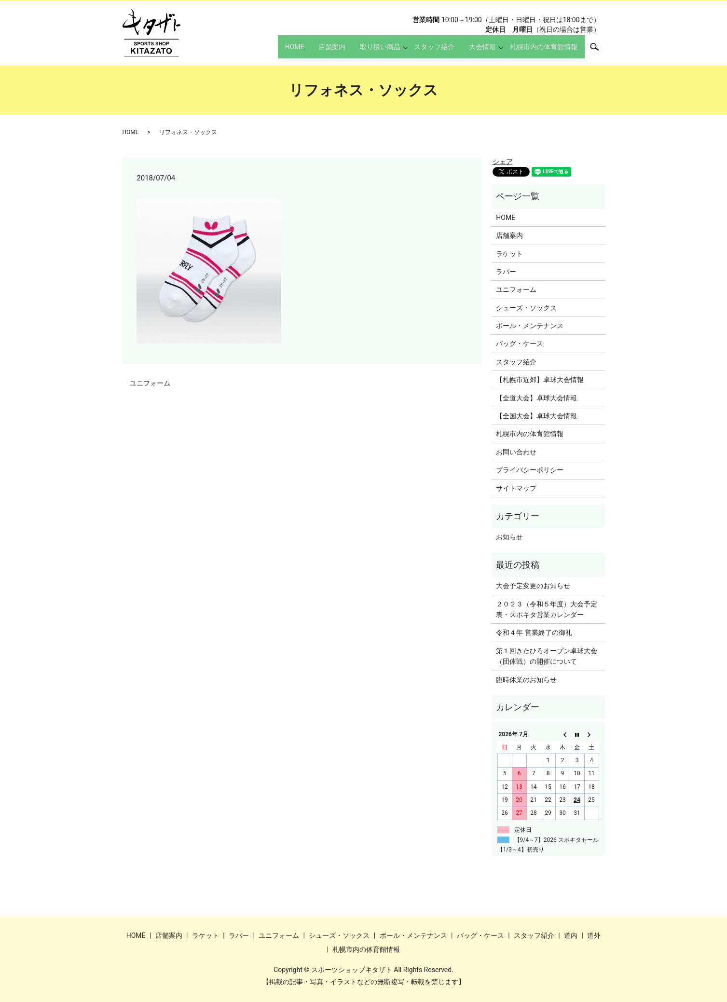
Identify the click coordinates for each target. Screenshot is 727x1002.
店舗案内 (311, 51)
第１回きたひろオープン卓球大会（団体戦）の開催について (546, 656)
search (600, 51)
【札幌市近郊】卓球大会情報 (540, 380)
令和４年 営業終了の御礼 (534, 632)
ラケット (509, 254)
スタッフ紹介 (422, 51)
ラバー (506, 271)
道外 (594, 935)
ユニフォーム (150, 383)
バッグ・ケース (519, 343)
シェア (503, 161)
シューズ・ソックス (526, 308)
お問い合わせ (516, 452)
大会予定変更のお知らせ (533, 586)
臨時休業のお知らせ (526, 680)
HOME (267, 51)
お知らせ (509, 537)
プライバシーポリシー (529, 470)
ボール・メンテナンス (529, 325)
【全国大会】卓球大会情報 (536, 416)
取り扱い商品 (365, 51)
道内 (570, 935)
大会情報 (476, 51)
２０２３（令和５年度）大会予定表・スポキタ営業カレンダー (546, 609)
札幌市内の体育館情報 (541, 51)
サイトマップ (516, 488)
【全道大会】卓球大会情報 (536, 398)
